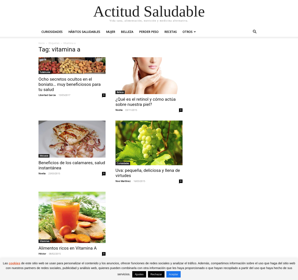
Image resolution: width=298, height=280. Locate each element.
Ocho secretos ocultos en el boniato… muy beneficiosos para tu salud (69, 84)
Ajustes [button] (139, 274)
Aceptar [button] (173, 274)
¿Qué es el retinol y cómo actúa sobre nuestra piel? (145, 102)
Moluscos (44, 155)
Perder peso (149, 32)
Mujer (110, 32)
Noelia (119, 109)
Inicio (41, 43)
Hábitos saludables (84, 32)
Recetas (170, 32)
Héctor (42, 253)
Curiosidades (51, 32)
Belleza (127, 32)
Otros (187, 32)
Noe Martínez (123, 181)
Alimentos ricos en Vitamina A (67, 248)
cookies (14, 263)
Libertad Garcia (47, 95)
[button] (255, 32)
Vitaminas (44, 241)
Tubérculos (45, 72)
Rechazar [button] (156, 274)
